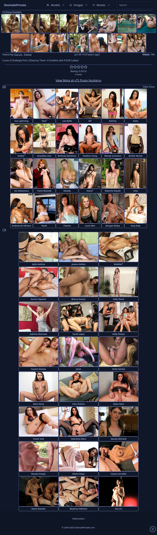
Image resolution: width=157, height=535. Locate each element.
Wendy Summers (112, 155)
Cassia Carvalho (118, 473)
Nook (44, 225)
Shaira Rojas (78, 473)
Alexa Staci (118, 404)
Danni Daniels (38, 508)
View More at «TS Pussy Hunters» (78, 80)
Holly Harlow (118, 369)
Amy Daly (135, 225)
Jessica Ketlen (78, 264)
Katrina (112, 120)
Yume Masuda (44, 190)
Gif (90, 120)
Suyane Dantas (38, 369)
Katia (135, 120)
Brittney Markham (67, 155)
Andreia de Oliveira (21, 225)
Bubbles (118, 264)
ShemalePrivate (15, 5)
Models (56, 5)
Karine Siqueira (38, 299)
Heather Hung (90, 155)
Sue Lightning (21, 120)
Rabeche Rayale (113, 190)
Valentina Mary (78, 438)
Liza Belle (67, 120)
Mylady (67, 190)
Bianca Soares (78, 299)
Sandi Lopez (78, 334)
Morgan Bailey (112, 225)
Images (79, 5)
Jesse (78, 369)
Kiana (90, 190)
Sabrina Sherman (38, 334)
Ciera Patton (78, 404)
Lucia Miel (90, 225)
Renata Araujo (38, 473)
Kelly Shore (118, 299)
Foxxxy (28, 54)
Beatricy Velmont (78, 508)
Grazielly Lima (44, 155)
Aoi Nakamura (21, 190)
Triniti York (38, 438)
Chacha (67, 225)
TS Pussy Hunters (12, 12)
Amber (21, 155)
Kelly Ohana (119, 334)
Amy (135, 190)
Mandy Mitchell (118, 438)
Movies (101, 5)
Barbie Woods (135, 155)
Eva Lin (18, 54)
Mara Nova (38, 404)
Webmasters (78, 518)
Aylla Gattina (38, 264)
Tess (44, 120)
